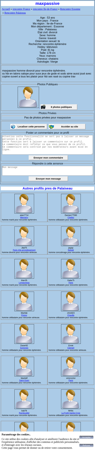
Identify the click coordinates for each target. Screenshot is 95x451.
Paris (71, 283)
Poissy (24, 315)
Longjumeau (24, 283)
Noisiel (71, 250)
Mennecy (24, 217)
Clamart (70, 348)
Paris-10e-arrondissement (24, 250)
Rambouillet (24, 413)
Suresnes (24, 348)
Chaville (70, 315)
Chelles (70, 217)
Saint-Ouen (24, 380)
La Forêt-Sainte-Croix (70, 413)
